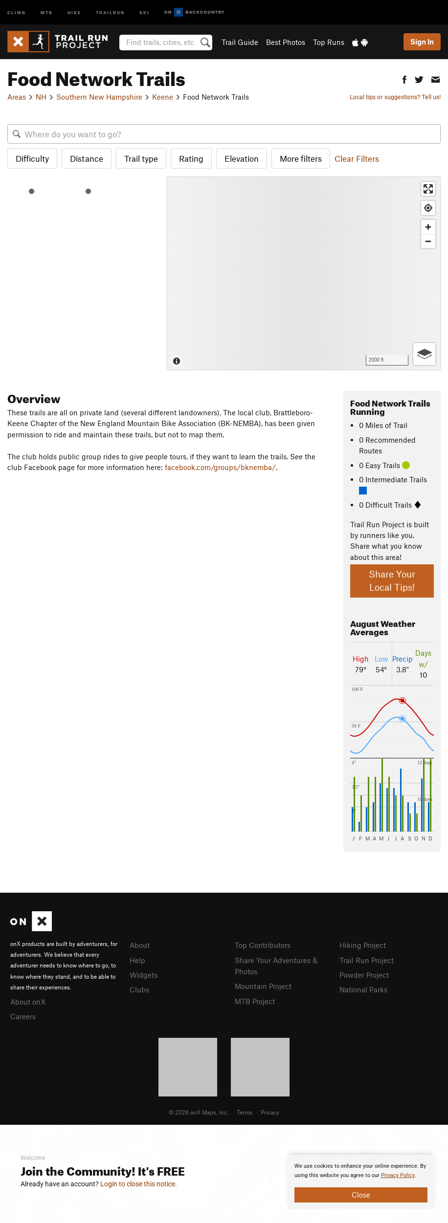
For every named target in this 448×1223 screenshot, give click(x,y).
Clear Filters (357, 158)
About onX (27, 1001)
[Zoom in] (428, 227)
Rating (191, 158)
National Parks (363, 988)
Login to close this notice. (138, 1184)
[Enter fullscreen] (428, 189)
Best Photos (285, 42)
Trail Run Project (366, 959)
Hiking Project (362, 945)
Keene (162, 96)
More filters (301, 158)
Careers (23, 1015)
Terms (244, 1110)
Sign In (422, 41)
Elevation (241, 158)
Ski (144, 12)
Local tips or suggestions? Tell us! (395, 97)
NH (41, 96)
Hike (74, 12)
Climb (16, 12)
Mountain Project (263, 984)
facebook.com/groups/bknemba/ (220, 467)
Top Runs (328, 42)
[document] (360, 1181)
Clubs (139, 988)
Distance (86, 158)
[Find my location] (428, 208)
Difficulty (32, 158)
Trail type (141, 158)
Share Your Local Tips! (392, 580)
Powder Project (364, 973)
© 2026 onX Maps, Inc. (198, 1110)
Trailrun (110, 12)
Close (361, 1194)
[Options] (424, 354)
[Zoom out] (428, 241)
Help (137, 959)
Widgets (143, 973)
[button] (404, 78)
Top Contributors (263, 945)
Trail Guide (240, 42)
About (140, 945)
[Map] (303, 273)
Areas (16, 96)
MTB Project (255, 999)
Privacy (270, 1110)
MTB (47, 12)
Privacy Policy (398, 1175)
